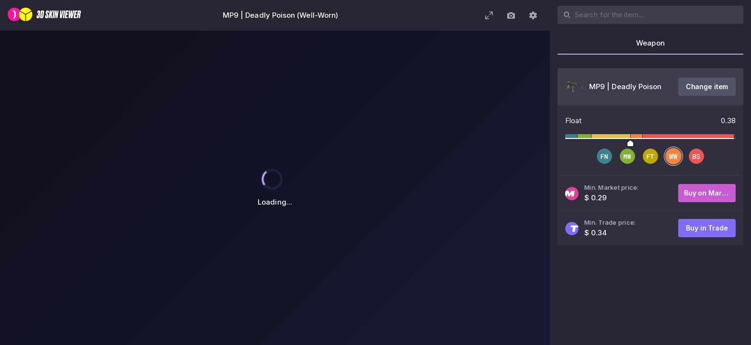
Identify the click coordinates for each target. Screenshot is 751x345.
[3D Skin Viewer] (44, 15)
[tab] (650, 46)
